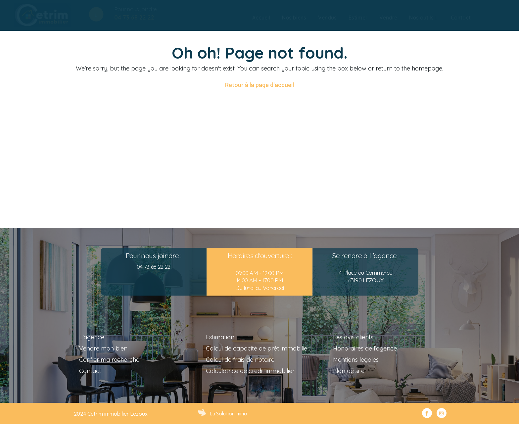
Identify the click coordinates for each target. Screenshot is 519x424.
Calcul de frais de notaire (240, 359)
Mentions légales (356, 359)
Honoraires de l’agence (365, 348)
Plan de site (348, 371)
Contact (90, 371)
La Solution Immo (228, 414)
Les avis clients (353, 337)
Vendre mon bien (103, 348)
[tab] (261, 18)
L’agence (91, 337)
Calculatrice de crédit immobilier (250, 371)
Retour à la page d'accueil (259, 84)
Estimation (220, 337)
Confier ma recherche (109, 359)
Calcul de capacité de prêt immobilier (257, 348)
